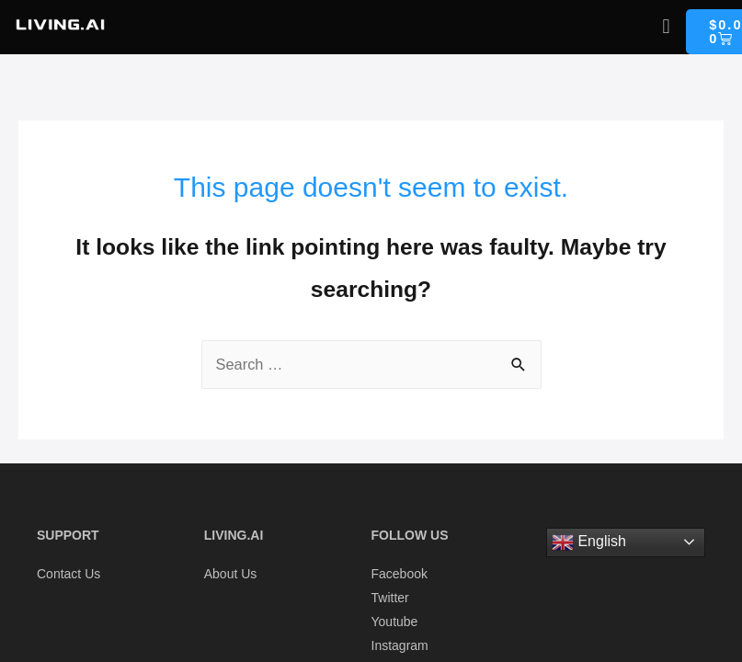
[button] (666, 26)
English (589, 542)
